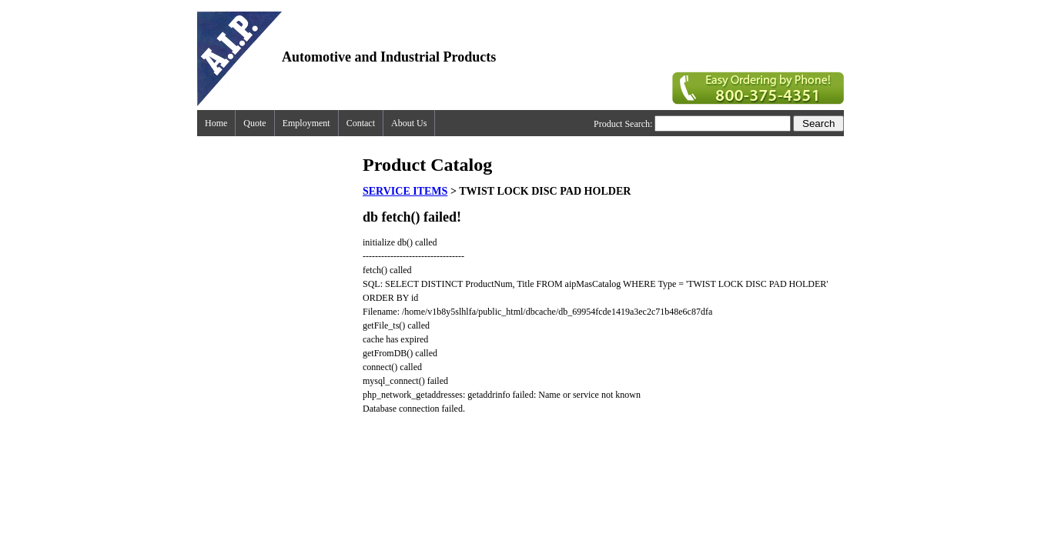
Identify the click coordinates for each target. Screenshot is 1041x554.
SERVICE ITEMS (405, 191)
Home (216, 123)
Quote (254, 123)
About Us (409, 123)
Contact (360, 123)
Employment (306, 123)
